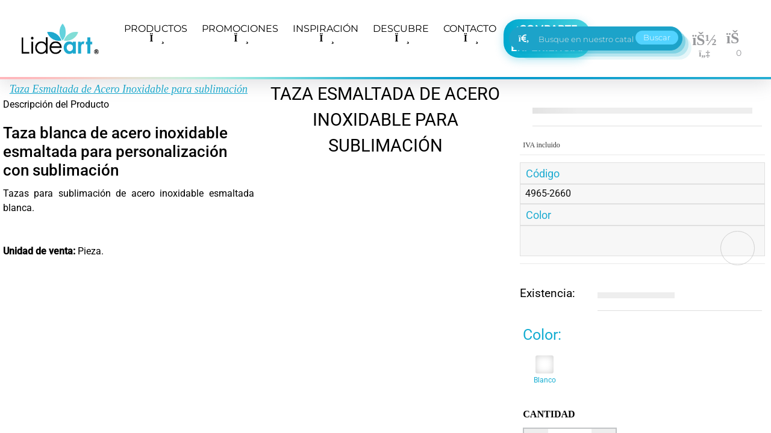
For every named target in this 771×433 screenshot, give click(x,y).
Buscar (656, 37)
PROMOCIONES (240, 33)
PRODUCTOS (155, 33)
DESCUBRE (401, 33)
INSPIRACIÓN (325, 33)
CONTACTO (469, 33)
